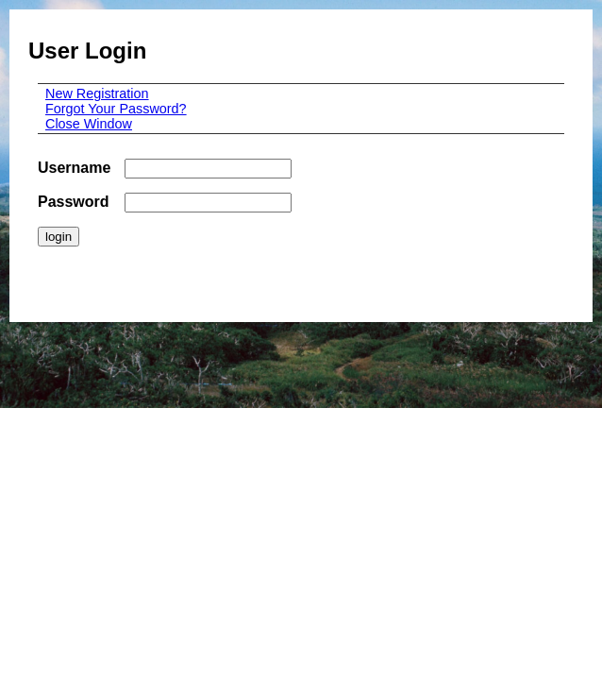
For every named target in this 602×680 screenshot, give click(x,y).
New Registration (97, 93)
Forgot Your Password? (116, 108)
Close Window (88, 123)
